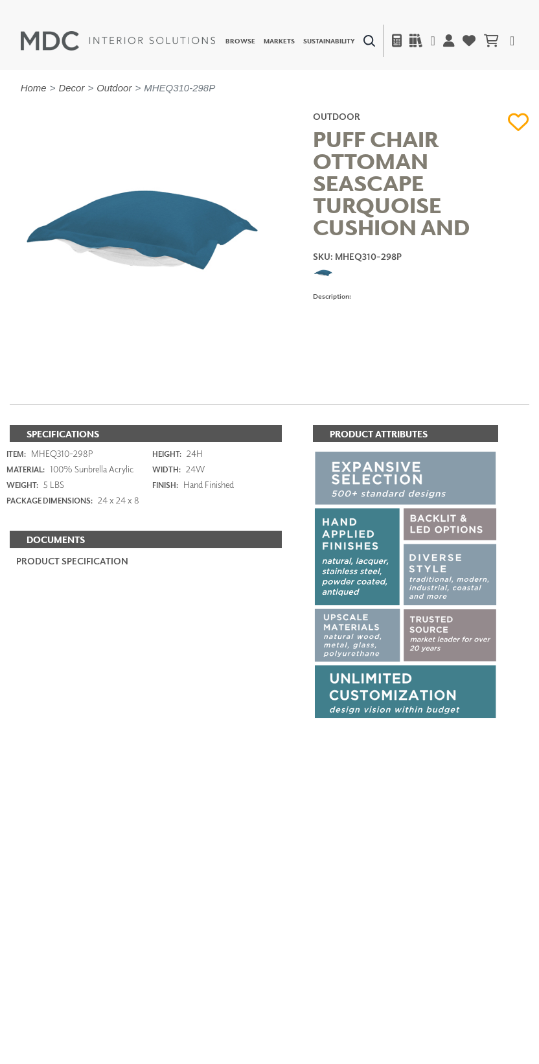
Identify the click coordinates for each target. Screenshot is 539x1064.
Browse (240, 41)
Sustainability (329, 41)
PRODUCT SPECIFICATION (72, 560)
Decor (71, 87)
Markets (279, 41)
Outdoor (114, 87)
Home (34, 87)
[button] (518, 122)
